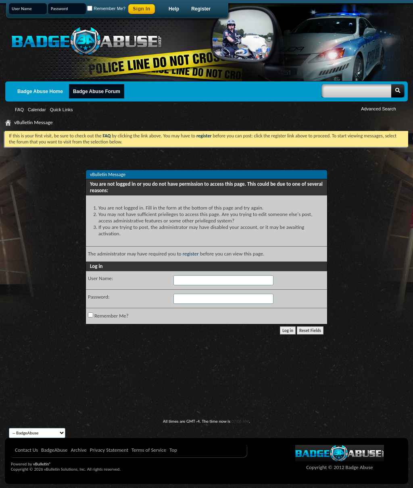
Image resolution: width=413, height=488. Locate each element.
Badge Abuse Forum (96, 91)
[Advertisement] (206, 396)
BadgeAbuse (54, 450)
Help (174, 9)
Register (201, 9)
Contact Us (26, 450)
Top (173, 450)
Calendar (37, 109)
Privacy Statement (109, 450)
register (191, 254)
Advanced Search (378, 108)
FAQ (19, 109)
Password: (98, 297)
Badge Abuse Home (40, 91)
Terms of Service (148, 450)
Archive (78, 450)
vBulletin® (42, 464)
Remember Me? (106, 8)
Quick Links (61, 109)
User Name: (100, 278)
